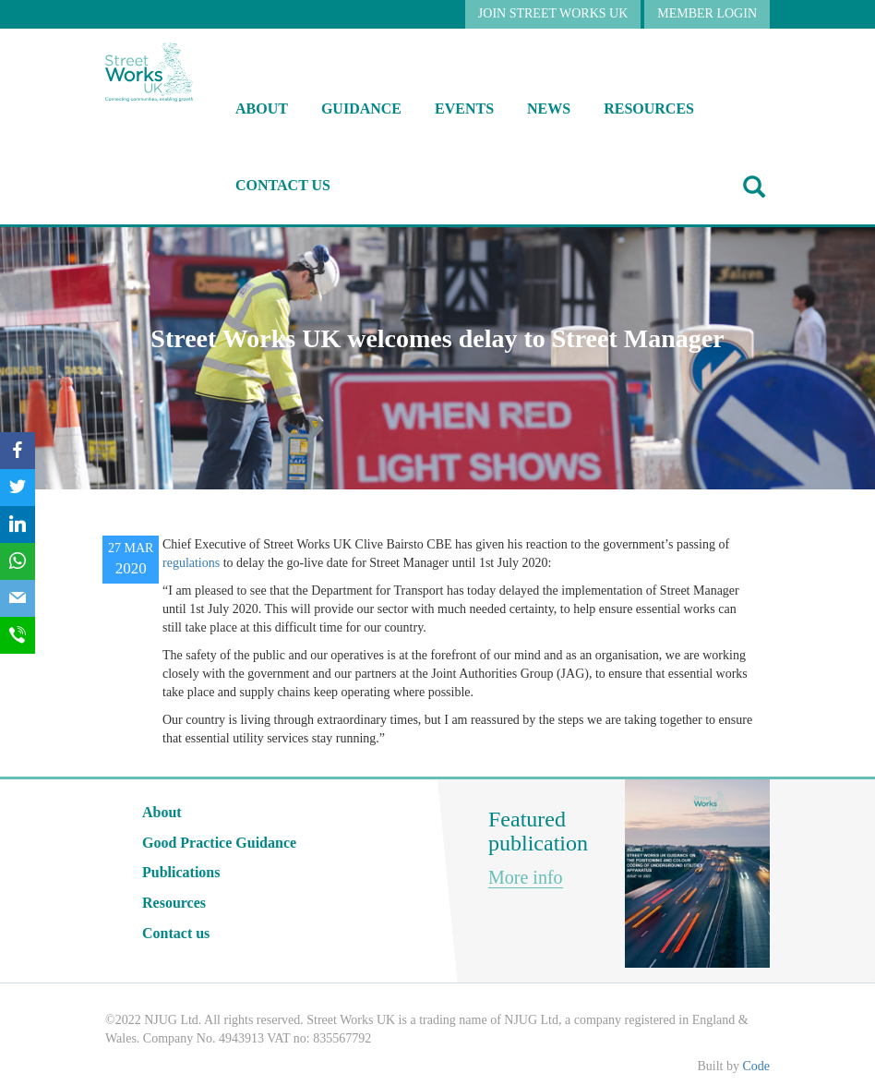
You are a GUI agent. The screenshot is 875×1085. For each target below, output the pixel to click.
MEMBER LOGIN (707, 13)
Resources (174, 902)
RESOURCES (649, 108)
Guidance (361, 108)
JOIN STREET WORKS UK (553, 13)
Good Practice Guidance (219, 842)
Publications (181, 872)
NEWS (548, 108)
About (261, 108)
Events (464, 108)
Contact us (282, 185)
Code (756, 1066)
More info (525, 877)
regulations (191, 563)
